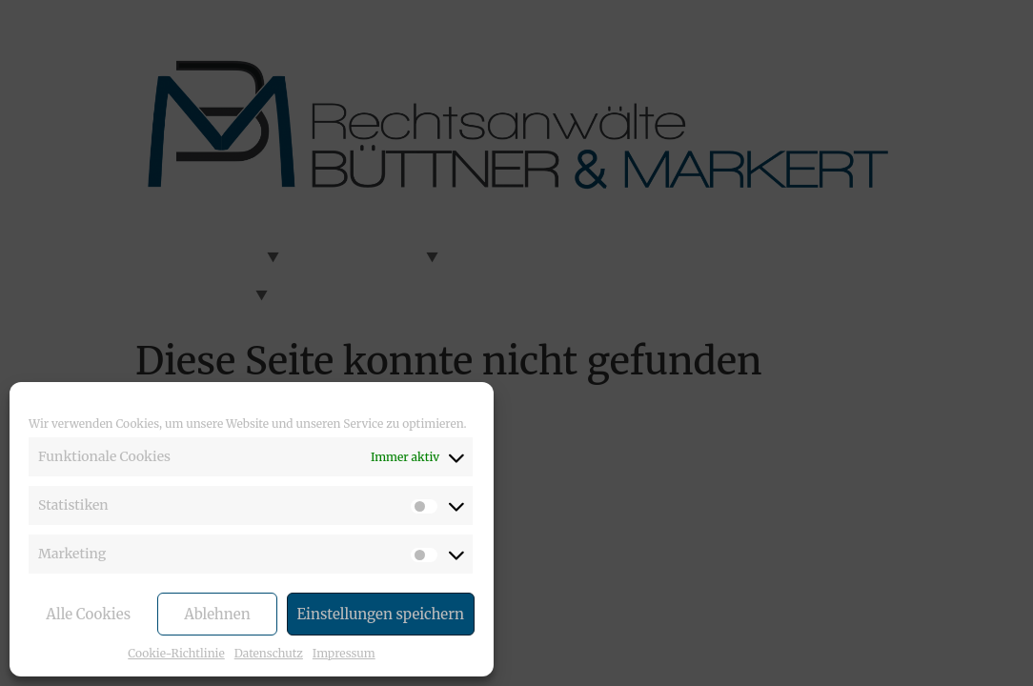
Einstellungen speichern (380, 614)
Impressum (344, 653)
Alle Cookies (88, 614)
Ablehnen (217, 614)
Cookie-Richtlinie (176, 653)
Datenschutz (268, 653)
